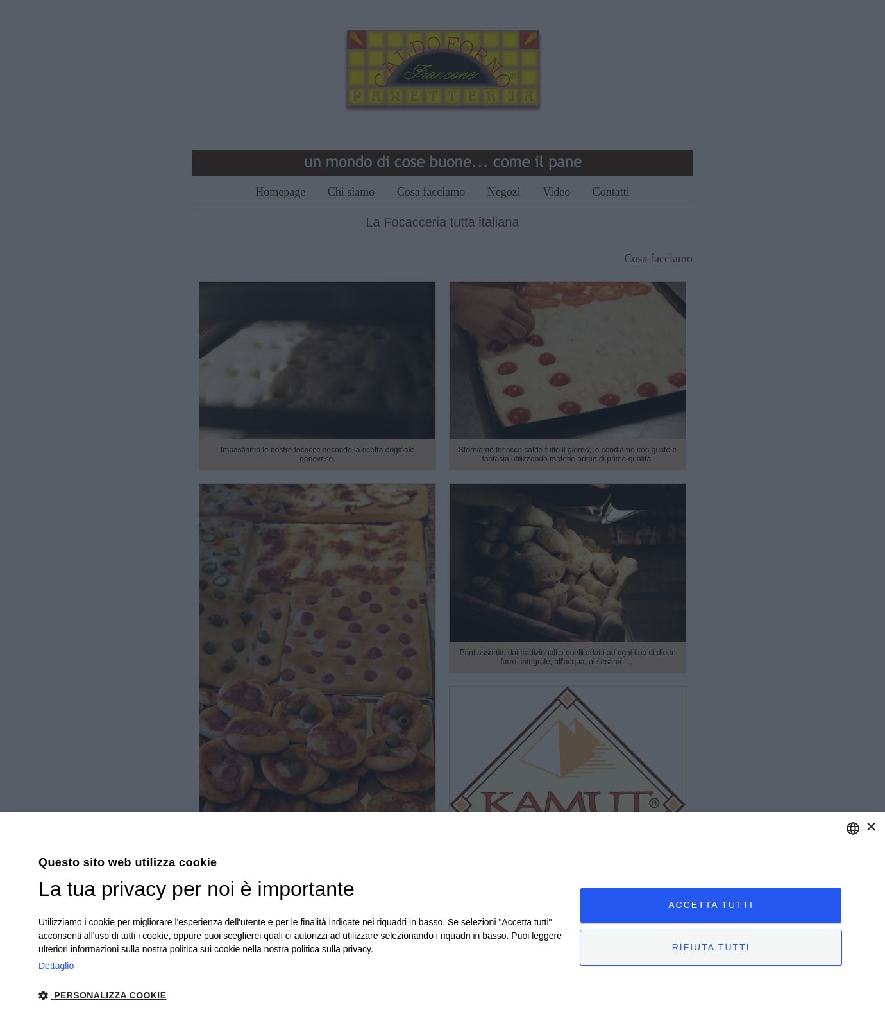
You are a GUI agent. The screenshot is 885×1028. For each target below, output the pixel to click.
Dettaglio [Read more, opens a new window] (56, 966)
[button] (301, 994)
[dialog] (442, 920)
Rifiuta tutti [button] (711, 948)
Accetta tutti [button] (711, 905)
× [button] (870, 827)
